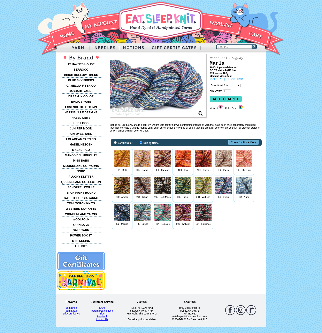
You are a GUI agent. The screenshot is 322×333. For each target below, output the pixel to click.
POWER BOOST (81, 235)
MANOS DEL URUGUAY (81, 155)
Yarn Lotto (71, 310)
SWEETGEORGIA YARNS (81, 198)
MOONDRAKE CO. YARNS (81, 166)
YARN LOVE (81, 224)
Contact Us (102, 319)
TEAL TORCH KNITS (81, 203)
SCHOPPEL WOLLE (81, 187)
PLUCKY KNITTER (81, 176)
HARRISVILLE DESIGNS (80, 112)
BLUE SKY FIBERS (81, 80)
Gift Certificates (71, 313)
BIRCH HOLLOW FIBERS (81, 75)
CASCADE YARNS (81, 91)
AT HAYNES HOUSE (80, 64)
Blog (102, 313)
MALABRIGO (81, 149)
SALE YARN (81, 230)
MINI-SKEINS (81, 240)
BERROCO (81, 69)
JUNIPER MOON (81, 128)
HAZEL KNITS (80, 117)
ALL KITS (81, 246)
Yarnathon (71, 307)
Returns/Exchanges (102, 310)
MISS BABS (81, 160)
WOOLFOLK (81, 219)
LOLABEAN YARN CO (81, 139)
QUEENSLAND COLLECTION (81, 182)
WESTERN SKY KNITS (81, 208)
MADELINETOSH (81, 144)
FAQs (102, 307)
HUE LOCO (81, 123)
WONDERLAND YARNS (81, 214)
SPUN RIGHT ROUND (81, 192)
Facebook (102, 316)
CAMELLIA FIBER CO (81, 85)
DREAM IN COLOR (81, 96)
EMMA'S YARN (81, 101)
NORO (81, 171)
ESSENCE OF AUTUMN (81, 107)
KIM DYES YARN (81, 133)
